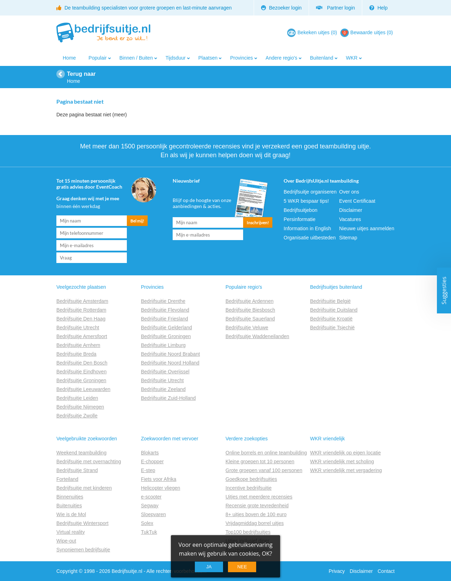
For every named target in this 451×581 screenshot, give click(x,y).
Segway (150, 505)
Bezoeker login (281, 8)
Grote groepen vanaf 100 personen (264, 470)
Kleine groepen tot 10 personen (260, 461)
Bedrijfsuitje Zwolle (77, 415)
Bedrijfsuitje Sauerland (250, 319)
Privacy (337, 571)
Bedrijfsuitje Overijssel (165, 371)
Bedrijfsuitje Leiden (77, 398)
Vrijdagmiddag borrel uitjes (255, 523)
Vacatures (350, 219)
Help (378, 8)
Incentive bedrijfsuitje (249, 488)
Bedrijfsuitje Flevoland (165, 310)
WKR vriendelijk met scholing (342, 461)
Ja (209, 566)
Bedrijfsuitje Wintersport (82, 523)
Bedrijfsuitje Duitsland (334, 310)
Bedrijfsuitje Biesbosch (250, 310)
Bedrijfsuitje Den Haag (80, 319)
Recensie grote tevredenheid (257, 505)
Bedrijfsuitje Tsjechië (332, 327)
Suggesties (444, 291)
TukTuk (149, 532)
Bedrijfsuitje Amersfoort (81, 336)
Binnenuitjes (69, 497)
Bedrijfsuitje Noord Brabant (170, 354)
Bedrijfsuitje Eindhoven (81, 371)
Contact (386, 571)
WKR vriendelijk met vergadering (346, 470)
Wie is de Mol (71, 514)
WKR (352, 58)
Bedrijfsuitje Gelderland (166, 327)
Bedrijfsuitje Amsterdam (82, 301)
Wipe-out (66, 541)
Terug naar (81, 74)
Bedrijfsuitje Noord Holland (170, 363)
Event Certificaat (357, 201)
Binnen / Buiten (136, 58)
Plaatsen (207, 58)
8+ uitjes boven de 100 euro (256, 514)
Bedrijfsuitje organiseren (310, 192)
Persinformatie (299, 219)
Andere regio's (281, 58)
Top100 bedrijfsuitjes (248, 532)
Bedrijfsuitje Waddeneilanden (257, 336)
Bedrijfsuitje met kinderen (84, 488)
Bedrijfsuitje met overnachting (88, 461)
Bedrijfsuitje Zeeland (163, 389)
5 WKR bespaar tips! (306, 201)
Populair (97, 58)
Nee (242, 566)
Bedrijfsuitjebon (300, 210)
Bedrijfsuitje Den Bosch (81, 363)
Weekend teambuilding (81, 452)
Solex (147, 523)
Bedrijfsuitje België (330, 301)
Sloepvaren (153, 514)
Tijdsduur (176, 58)
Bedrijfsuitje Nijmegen (80, 407)
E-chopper (152, 461)
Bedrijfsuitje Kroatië (331, 319)
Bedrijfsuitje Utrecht (77, 327)
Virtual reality (70, 532)
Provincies (241, 58)
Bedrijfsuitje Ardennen (249, 301)
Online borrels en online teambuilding (266, 452)
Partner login (335, 8)
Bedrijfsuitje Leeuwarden (83, 389)
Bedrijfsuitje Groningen (81, 380)
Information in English (307, 228)
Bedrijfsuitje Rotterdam (81, 310)
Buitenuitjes (69, 505)
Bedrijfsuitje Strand (77, 470)
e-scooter (151, 497)
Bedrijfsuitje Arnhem (78, 345)
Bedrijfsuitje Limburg (163, 345)
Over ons (349, 192)
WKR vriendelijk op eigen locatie (345, 452)
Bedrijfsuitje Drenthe (163, 301)
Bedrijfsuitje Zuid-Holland (168, 398)
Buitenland (321, 58)
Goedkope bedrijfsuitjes (251, 479)
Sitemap (348, 237)
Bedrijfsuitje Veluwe (247, 327)
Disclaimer (350, 210)
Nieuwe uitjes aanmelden (366, 228)
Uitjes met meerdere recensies (259, 497)
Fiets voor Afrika (158, 479)
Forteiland (67, 479)
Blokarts (150, 452)
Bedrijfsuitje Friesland (164, 319)
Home (69, 58)
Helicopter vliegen (160, 488)
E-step (148, 470)
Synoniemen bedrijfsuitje (83, 549)
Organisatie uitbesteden (310, 237)
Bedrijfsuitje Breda (76, 354)
